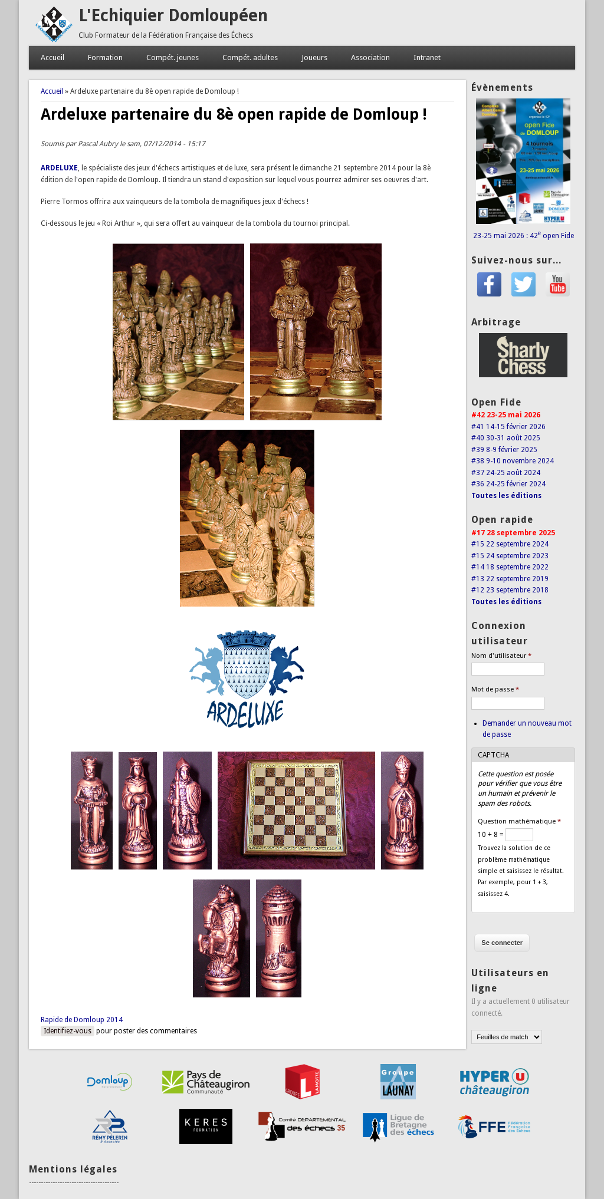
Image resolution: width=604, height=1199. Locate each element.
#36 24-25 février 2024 (508, 484)
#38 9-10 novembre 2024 (512, 461)
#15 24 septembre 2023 (510, 556)
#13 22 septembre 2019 (510, 579)
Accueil (52, 57)
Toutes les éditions (506, 496)
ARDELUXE (59, 168)
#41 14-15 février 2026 (508, 427)
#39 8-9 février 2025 (504, 450)
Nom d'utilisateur (501, 656)
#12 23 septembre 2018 (510, 590)
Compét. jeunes (172, 57)
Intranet (427, 57)
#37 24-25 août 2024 (505, 473)
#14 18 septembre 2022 (510, 567)
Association (370, 57)
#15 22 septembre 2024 (510, 544)
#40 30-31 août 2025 (505, 438)
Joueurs (314, 57)
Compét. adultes (250, 57)
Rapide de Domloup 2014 (82, 1020)
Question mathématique (519, 821)
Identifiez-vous (67, 1031)
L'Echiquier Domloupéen (173, 15)
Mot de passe (495, 689)
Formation (105, 57)
